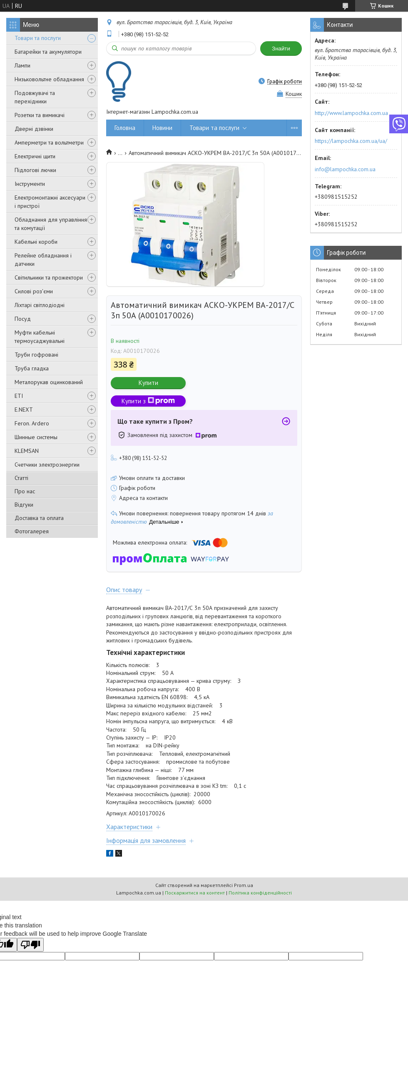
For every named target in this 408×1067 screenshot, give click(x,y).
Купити (148, 383)
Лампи (22, 65)
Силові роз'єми (34, 291)
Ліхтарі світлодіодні (40, 305)
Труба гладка (32, 368)
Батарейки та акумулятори (48, 51)
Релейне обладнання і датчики (43, 259)
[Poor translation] (30, 945)
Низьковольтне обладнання (49, 79)
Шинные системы (36, 437)
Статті (21, 478)
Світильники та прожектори (49, 277)
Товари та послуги (38, 38)
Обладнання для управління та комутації (51, 224)
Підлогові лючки (35, 170)
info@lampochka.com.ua (345, 169)
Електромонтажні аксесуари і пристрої (50, 202)
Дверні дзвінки (34, 128)
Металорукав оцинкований (49, 382)
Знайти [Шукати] (281, 48)
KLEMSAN (27, 451)
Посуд (23, 318)
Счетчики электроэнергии (47, 464)
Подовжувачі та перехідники (35, 97)
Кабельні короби (36, 241)
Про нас (25, 491)
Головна (124, 128)
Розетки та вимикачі (40, 115)
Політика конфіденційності (260, 893)
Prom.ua (243, 885)
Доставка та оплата (39, 518)
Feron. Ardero (32, 423)
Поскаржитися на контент (195, 893)
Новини (162, 128)
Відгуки (24, 504)
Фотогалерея (32, 531)
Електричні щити (35, 156)
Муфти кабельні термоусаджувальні (40, 337)
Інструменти (30, 183)
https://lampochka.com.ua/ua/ (351, 141)
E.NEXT (24, 409)
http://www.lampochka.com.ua (351, 113)
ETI (19, 396)
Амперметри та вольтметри (49, 142)
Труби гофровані (36, 354)
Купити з (148, 401)
